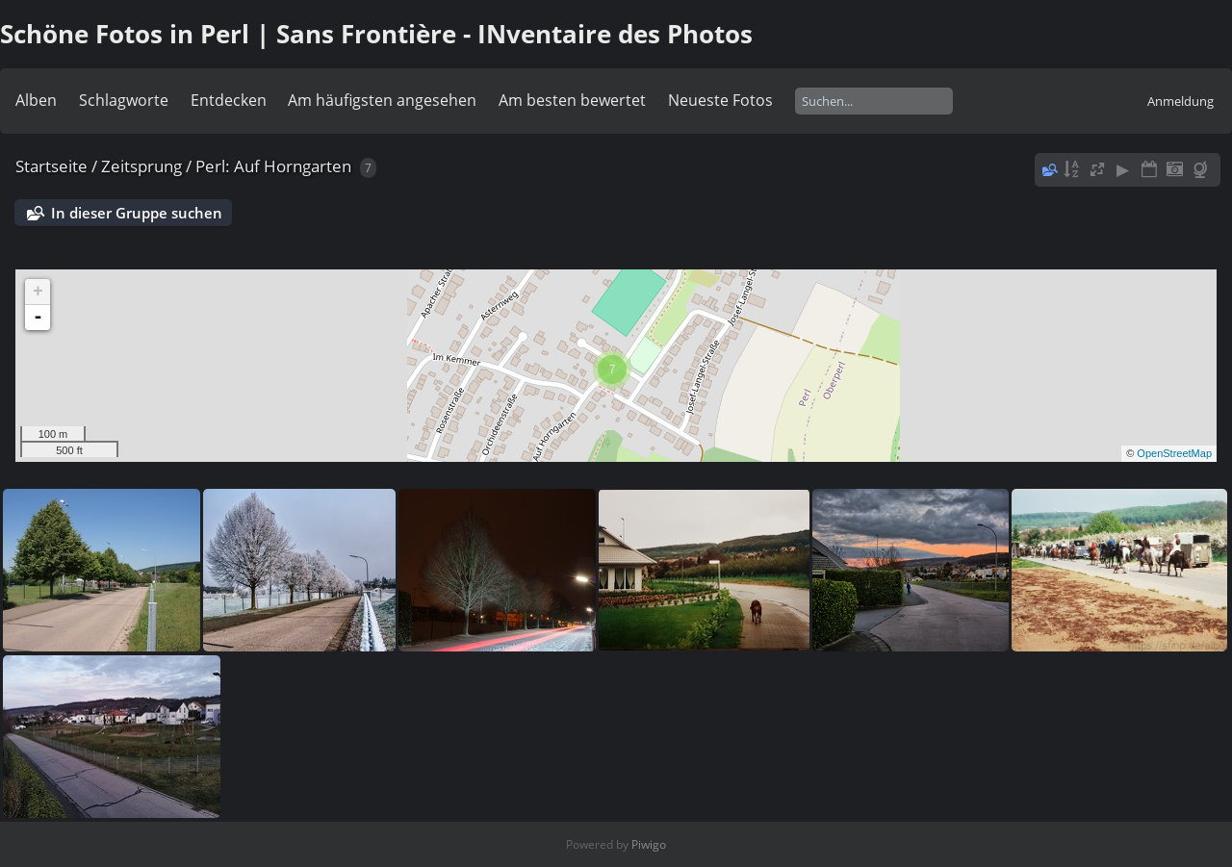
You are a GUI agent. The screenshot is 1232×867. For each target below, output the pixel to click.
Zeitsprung (141, 166)
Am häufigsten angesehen (382, 100)
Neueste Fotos (720, 100)
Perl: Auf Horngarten (273, 166)
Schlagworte (123, 100)
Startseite (51, 166)
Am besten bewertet (572, 100)
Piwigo (648, 844)
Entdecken (229, 100)
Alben (36, 100)
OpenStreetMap (1174, 453)
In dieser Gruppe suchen (136, 212)
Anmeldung (1180, 101)
